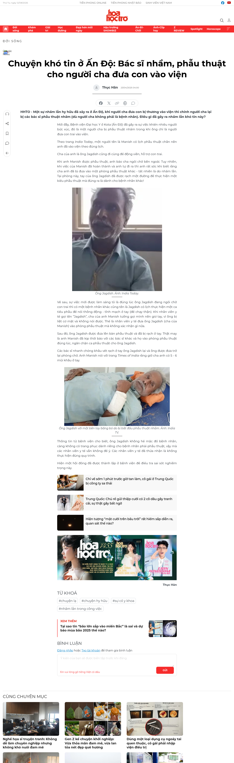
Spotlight (197, 29)
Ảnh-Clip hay (159, 29)
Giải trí (47, 29)
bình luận (133, 103)
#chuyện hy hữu (94, 601)
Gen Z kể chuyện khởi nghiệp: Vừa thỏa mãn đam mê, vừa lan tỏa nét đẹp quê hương (90, 743)
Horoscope (214, 29)
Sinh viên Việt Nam (159, 2)
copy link (117, 103)
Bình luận (7, 143)
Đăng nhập (65, 650)
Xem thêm (228, 29)
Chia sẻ (7, 124)
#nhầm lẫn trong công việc (80, 609)
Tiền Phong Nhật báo (126, 2)
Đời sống (16, 29)
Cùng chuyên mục (25, 696)
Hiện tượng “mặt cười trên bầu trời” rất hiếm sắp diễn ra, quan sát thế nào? (129, 521)
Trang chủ (5, 29)
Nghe (7, 114)
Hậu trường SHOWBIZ (110, 29)
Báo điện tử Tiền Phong (117, 16)
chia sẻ (101, 103)
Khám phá (32, 29)
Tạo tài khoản (90, 650)
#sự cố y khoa (123, 601)
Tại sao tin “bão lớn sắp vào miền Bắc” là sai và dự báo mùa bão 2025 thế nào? (101, 628)
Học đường (62, 29)
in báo (125, 103)
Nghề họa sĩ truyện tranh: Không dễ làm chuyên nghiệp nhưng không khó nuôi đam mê (30, 743)
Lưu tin (7, 133)
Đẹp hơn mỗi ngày (84, 29)
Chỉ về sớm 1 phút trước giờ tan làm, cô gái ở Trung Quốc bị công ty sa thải (129, 481)
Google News (5, 52)
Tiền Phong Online (93, 2)
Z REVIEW (179, 29)
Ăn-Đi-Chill (139, 29)
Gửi (165, 670)
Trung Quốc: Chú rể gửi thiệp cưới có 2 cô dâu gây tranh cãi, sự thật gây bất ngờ (129, 501)
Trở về (7, 153)
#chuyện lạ (67, 601)
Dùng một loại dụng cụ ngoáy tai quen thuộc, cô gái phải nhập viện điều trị (154, 743)
